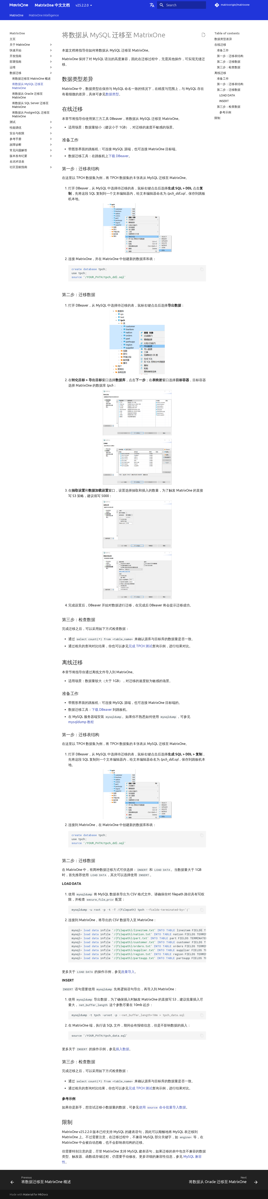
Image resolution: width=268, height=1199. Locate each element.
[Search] (181, 5)
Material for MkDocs (35, 1194)
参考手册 (31, 139)
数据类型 (112, 94)
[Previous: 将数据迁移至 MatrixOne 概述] (41, 1181)
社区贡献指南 (31, 167)
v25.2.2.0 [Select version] (82, 5)
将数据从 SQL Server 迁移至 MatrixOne (30, 105)
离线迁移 (220, 73)
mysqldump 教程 (81, 722)
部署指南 (31, 61)
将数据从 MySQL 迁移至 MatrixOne (27, 85)
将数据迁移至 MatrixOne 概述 (31, 78)
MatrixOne (16, 15)
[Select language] (152, 5)
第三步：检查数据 (228, 67)
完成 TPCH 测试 (140, 646)
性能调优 (31, 127)
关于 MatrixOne (31, 45)
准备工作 (223, 50)
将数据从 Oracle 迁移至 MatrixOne (27, 95)
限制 (217, 118)
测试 (31, 122)
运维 (31, 67)
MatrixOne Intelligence (44, 15)
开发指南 (31, 56)
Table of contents (227, 33)
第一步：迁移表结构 (230, 56)
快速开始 (31, 50)
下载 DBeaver (118, 156)
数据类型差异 (223, 39)
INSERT (224, 101)
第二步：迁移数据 (228, 61)
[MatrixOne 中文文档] (19, 5)
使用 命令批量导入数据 (162, 1107)
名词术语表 (17, 161)
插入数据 (122, 1049)
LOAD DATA (227, 95)
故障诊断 (31, 144)
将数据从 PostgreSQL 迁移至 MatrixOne (31, 114)
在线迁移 (220, 44)
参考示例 (225, 112)
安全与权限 (31, 133)
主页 (12, 39)
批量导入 (128, 972)
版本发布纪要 (31, 156)
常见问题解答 (31, 150)
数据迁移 (31, 73)
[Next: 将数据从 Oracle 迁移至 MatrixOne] (222, 1181)
